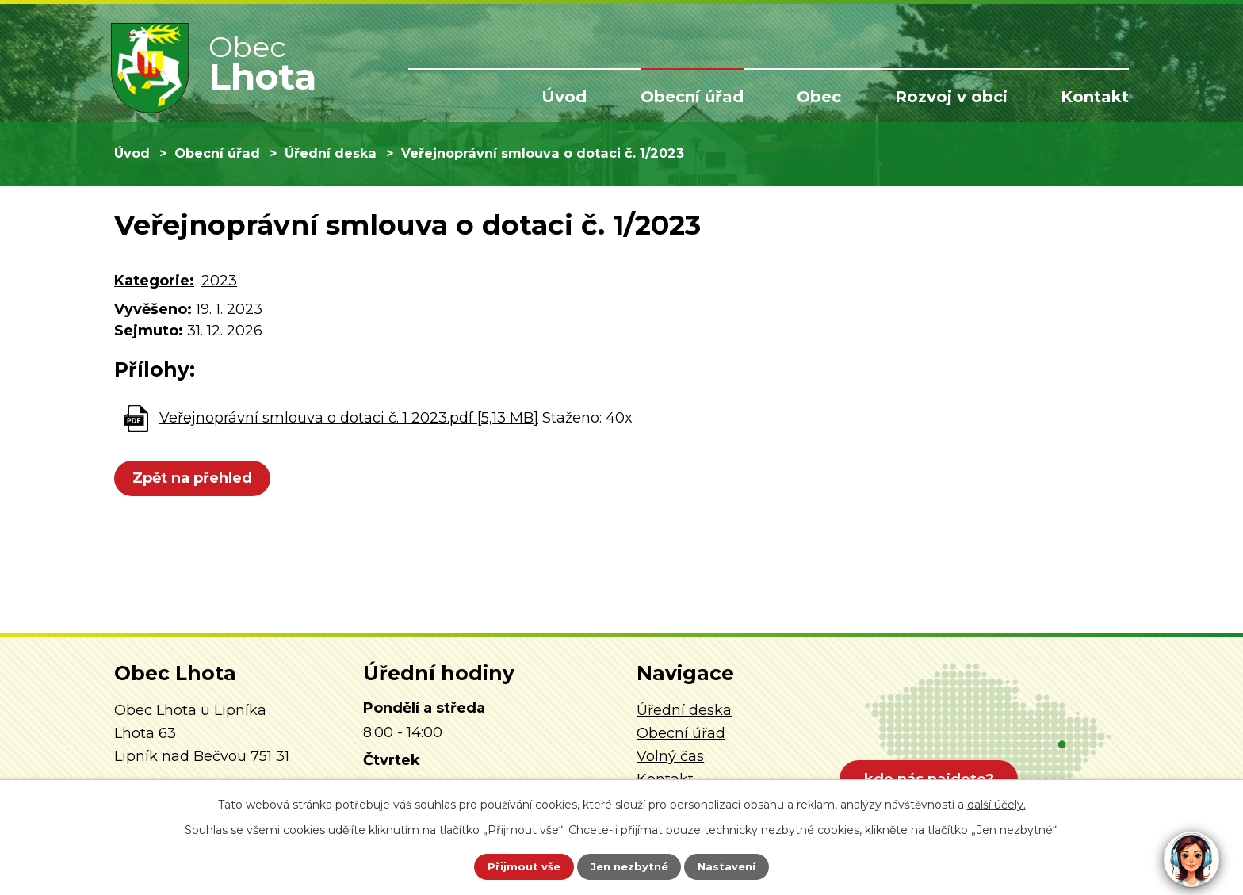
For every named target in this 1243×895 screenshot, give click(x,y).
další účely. (996, 802)
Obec (819, 96)
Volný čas (670, 756)
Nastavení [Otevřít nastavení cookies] (737, 866)
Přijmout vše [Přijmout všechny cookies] (513, 866)
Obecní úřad (692, 96)
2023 (219, 280)
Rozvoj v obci (951, 96)
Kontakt (1095, 96)
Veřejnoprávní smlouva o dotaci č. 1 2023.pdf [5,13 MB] (348, 417)
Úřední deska (331, 153)
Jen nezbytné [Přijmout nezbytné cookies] (629, 866)
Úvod (564, 96)
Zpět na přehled (195, 478)
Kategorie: (154, 280)
